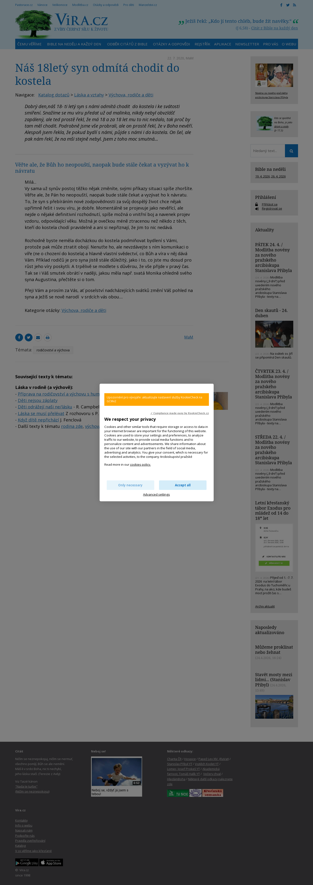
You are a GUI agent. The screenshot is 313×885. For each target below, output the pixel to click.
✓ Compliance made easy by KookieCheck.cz (179, 413)
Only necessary (130, 485)
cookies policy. (140, 464)
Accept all (183, 485)
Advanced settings (156, 494)
